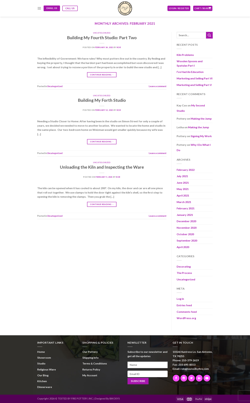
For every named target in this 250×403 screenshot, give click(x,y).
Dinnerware (44, 386)
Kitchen (42, 381)
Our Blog (42, 375)
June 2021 (183, 182)
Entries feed (184, 305)
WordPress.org (186, 318)
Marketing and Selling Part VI (194, 78)
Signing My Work (201, 136)
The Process (184, 272)
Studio (41, 363)
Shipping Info (90, 357)
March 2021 (184, 202)
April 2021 (183, 195)
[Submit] (209, 35)
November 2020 (187, 227)
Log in (180, 298)
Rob (119, 47)
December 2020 (186, 221)
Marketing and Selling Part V (194, 84)
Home (41, 351)
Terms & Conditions (94, 363)
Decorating (184, 266)
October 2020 (185, 234)
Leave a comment (157, 86)
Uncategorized (101, 33)
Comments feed (187, 311)
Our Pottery (90, 351)
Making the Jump (201, 118)
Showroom (44, 357)
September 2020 (187, 240)
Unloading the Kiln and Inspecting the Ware (102, 166)
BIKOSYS (114, 398)
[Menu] (39, 8)
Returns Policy (91, 369)
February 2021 (186, 208)
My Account (89, 375)
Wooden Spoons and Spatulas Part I (190, 63)
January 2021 (185, 214)
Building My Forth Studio (102, 100)
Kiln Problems (185, 54)
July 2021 (182, 176)
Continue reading (102, 74)
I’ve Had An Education (190, 71)
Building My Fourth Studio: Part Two (102, 37)
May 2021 (183, 188)
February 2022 (186, 169)
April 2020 (183, 247)
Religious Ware (46, 369)
